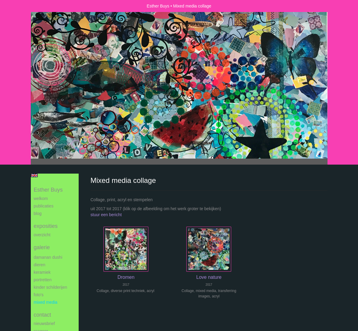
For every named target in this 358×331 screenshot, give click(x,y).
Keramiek (42, 272)
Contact (42, 315)
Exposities (46, 226)
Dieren (39, 264)
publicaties (44, 206)
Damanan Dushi (48, 257)
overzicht (42, 234)
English (34, 175)
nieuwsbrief (44, 323)
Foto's (39, 294)
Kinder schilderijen (50, 287)
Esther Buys (158, 6)
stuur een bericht (106, 214)
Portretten (43, 279)
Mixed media (45, 302)
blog (38, 213)
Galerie (42, 247)
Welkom (41, 198)
